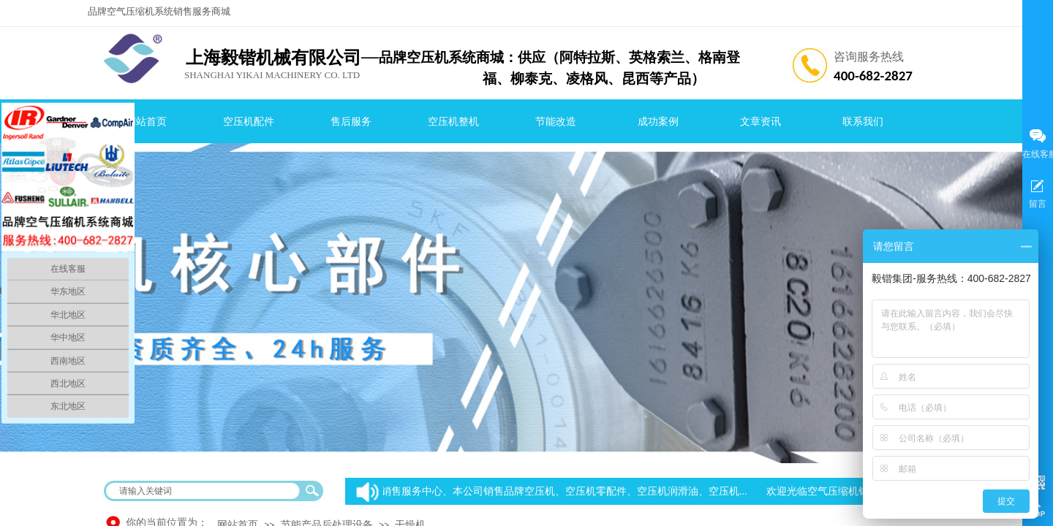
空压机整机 (453, 121)
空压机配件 (248, 121)
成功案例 (658, 121)
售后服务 (351, 121)
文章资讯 (760, 121)
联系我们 (862, 121)
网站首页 (146, 121)
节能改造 (555, 121)
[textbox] (204, 491)
